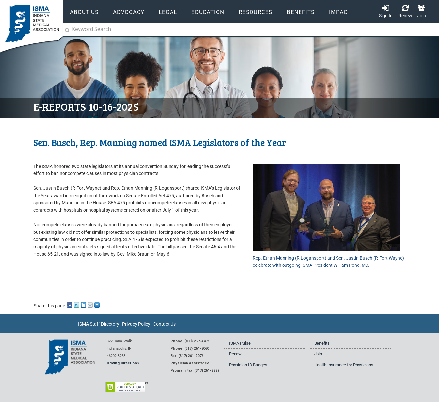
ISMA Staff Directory (98, 324)
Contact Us (164, 324)
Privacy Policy (136, 324)
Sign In (386, 15)
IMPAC (338, 12)
